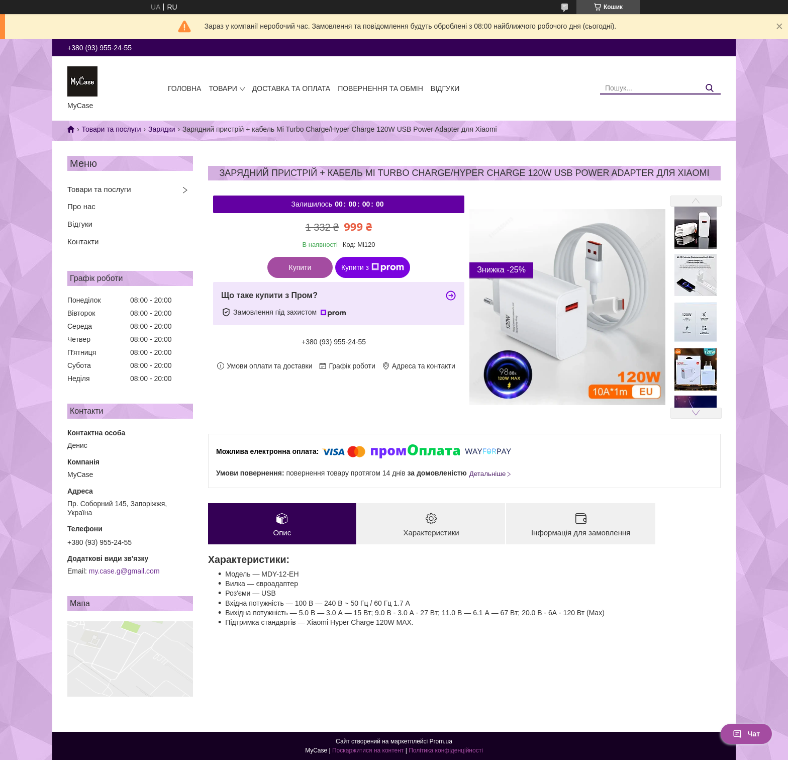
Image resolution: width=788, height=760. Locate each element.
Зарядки (161, 129)
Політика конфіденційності (446, 750)
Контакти (82, 241)
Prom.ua (441, 741)
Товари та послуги (111, 129)
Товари (223, 88)
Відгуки (445, 88)
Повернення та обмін (380, 88)
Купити (300, 267)
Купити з (372, 267)
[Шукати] (709, 88)
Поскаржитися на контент (368, 750)
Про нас (81, 206)
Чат (746, 733)
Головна (184, 88)
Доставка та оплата (291, 88)
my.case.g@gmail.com (124, 571)
